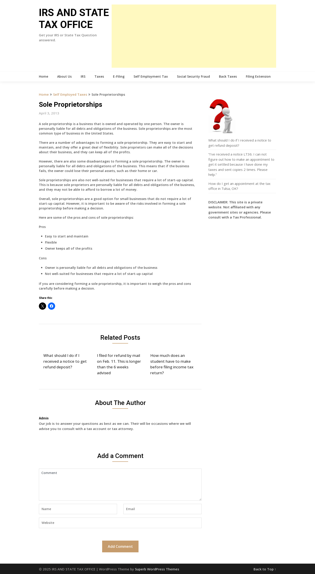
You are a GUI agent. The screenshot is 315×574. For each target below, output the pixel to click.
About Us (64, 76)
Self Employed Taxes (70, 94)
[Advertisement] (194, 36)
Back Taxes (228, 76)
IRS (83, 76)
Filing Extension (258, 76)
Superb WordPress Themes (157, 569)
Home (43, 76)
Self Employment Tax (151, 76)
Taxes (99, 76)
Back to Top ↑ (265, 569)
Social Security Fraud (193, 76)
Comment (120, 485)
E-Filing (119, 76)
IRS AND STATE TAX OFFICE (74, 18)
